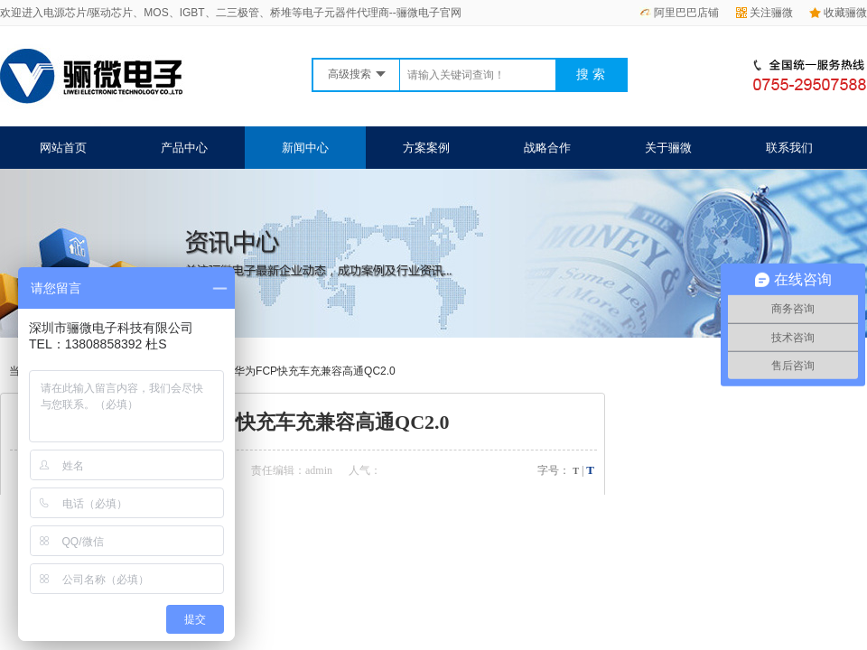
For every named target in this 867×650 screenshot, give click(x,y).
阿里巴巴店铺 (679, 12)
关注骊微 (764, 12)
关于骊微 (668, 147)
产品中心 (184, 147)
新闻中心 (305, 147)
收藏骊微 (838, 12)
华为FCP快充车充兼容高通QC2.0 (315, 371)
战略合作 (547, 147)
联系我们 (789, 147)
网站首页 (63, 147)
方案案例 (426, 147)
